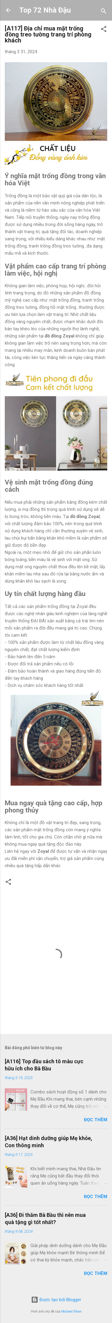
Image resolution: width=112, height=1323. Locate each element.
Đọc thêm (95, 1119)
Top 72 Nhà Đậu (45, 10)
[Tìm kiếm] (103, 12)
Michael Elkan (71, 1311)
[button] (103, 30)
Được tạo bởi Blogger (56, 1299)
